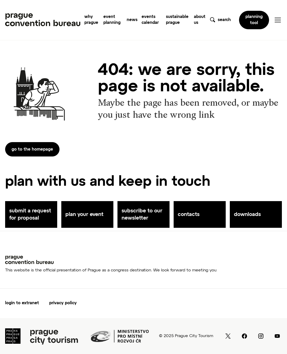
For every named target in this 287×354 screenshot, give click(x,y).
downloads (247, 214)
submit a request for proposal (30, 214)
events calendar (150, 20)
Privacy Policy (63, 303)
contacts (189, 214)
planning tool (254, 20)
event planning (112, 20)
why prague (91, 20)
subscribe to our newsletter (142, 214)
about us (199, 20)
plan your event (84, 214)
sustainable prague (177, 20)
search (224, 20)
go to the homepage (32, 150)
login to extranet (22, 303)
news (132, 20)
